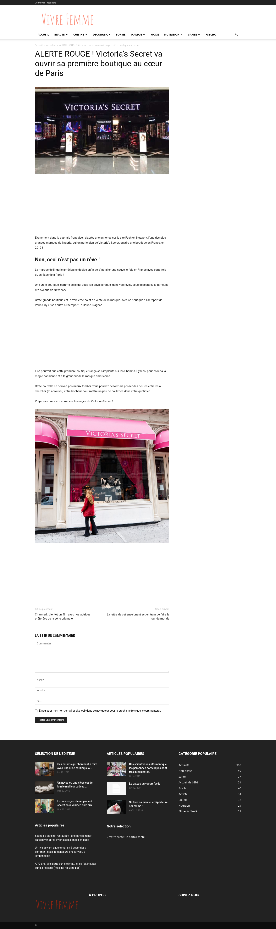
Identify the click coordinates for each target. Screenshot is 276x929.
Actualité (51, 45)
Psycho (211, 34)
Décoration (102, 34)
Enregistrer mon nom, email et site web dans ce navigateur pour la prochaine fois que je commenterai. (100, 710)
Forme (120, 34)
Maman (138, 34)
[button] (236, 35)
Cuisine (80, 34)
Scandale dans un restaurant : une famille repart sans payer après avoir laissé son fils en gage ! (63, 837)
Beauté (61, 34)
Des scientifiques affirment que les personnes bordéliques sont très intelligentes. (148, 768)
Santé (194, 34)
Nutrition (173, 34)
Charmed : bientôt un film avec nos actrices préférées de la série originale (63, 616)
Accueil (43, 34)
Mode (155, 34)
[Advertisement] (102, 206)
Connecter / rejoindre (45, 2)
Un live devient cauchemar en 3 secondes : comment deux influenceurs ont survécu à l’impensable (60, 851)
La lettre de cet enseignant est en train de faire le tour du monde (138, 616)
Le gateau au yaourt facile (144, 783)
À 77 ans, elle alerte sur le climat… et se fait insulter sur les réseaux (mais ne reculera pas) (65, 865)
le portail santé (135, 837)
